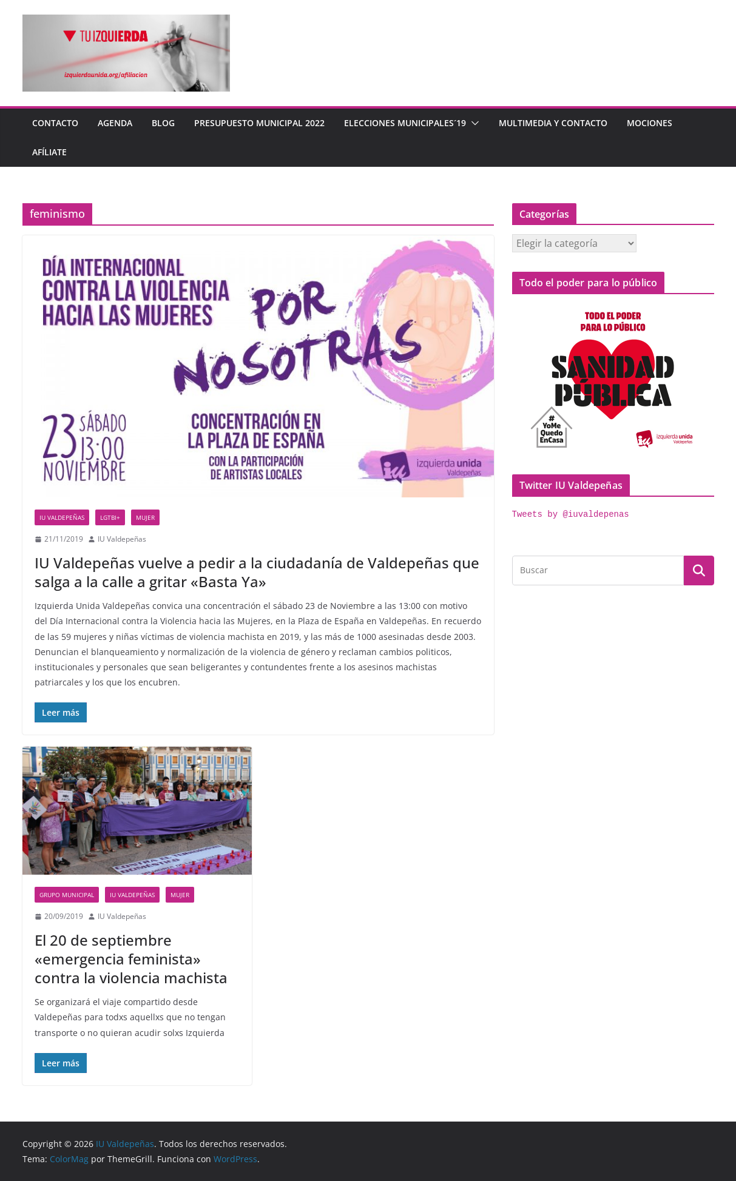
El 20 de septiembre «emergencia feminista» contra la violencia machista (131, 959)
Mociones (649, 123)
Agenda (115, 123)
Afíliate (49, 152)
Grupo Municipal (66, 894)
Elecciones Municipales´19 (405, 123)
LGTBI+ (110, 517)
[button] (472, 123)
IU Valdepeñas (61, 517)
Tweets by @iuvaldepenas (570, 514)
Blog (163, 123)
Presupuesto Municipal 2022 (259, 123)
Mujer (145, 517)
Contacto (55, 123)
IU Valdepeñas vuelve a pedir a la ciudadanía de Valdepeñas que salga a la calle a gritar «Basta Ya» (257, 572)
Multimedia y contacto (553, 123)
